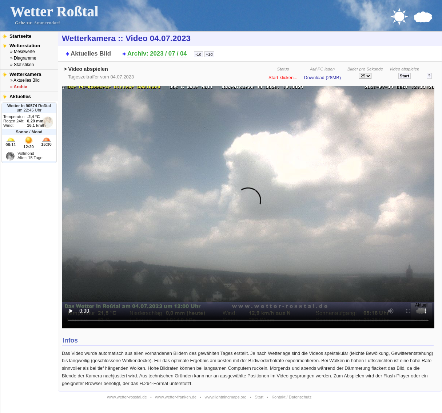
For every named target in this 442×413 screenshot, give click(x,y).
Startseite (20, 36)
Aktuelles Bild (91, 53)
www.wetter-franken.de (175, 397)
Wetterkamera (25, 74)
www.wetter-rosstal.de (127, 397)
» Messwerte (22, 51)
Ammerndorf (46, 22)
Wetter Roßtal (54, 11)
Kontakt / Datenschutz (291, 397)
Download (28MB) (322, 77)
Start (259, 397)
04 (183, 53)
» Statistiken (22, 64)
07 (171, 53)
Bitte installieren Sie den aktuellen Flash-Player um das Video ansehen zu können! (248, 204)
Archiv (136, 53)
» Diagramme (23, 58)
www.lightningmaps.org (226, 397)
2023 (156, 53)
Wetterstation (24, 45)
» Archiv (18, 86)
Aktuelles (20, 96)
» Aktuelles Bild (25, 80)
